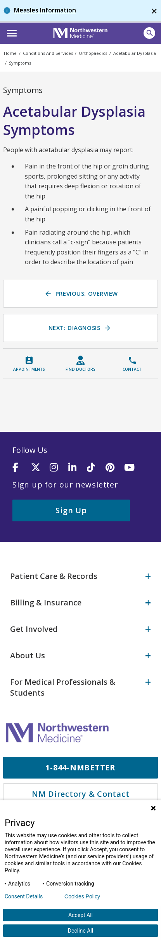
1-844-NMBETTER (80, 767)
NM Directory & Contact (81, 794)
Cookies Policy (82, 896)
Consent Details (24, 896)
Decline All (80, 931)
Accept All (80, 915)
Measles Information (45, 10)
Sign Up (71, 510)
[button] (10, 32)
